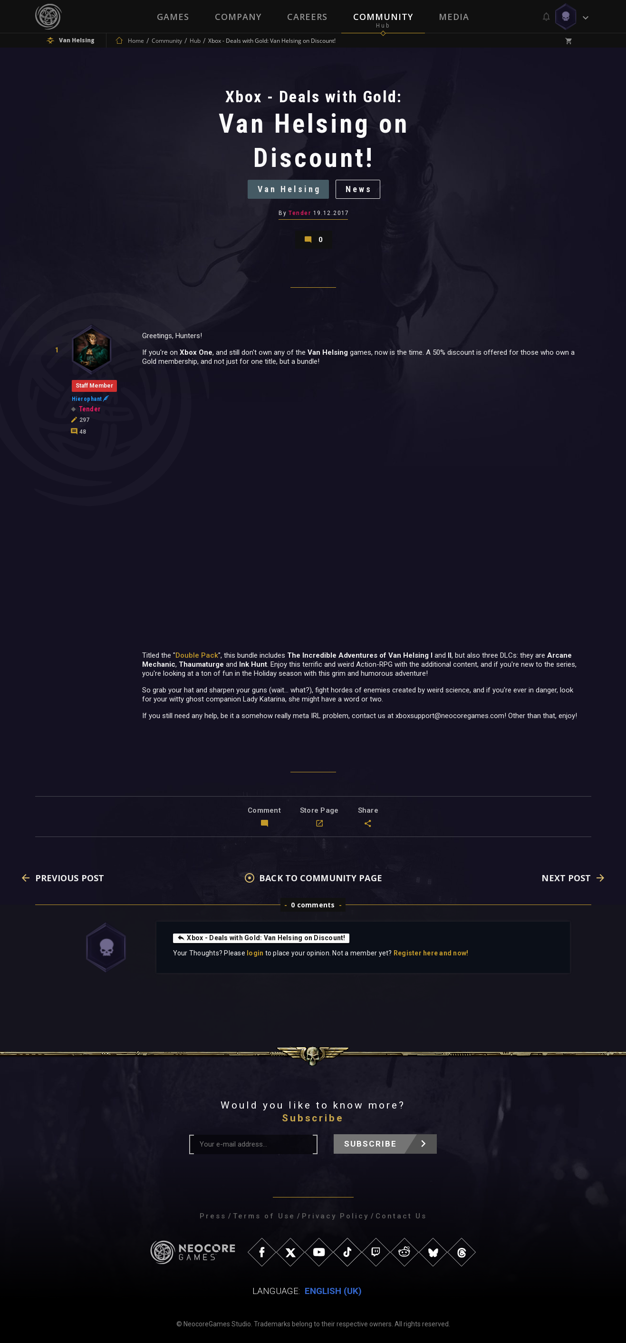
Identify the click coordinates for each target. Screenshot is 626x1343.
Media (454, 16)
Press (213, 1216)
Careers (307, 16)
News (359, 189)
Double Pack (196, 655)
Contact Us (401, 1216)
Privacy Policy (335, 1216)
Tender (300, 213)
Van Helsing (289, 189)
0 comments (313, 904)
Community (383, 16)
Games (173, 16)
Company (238, 16)
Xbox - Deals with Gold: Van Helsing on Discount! (261, 938)
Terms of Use (264, 1216)
